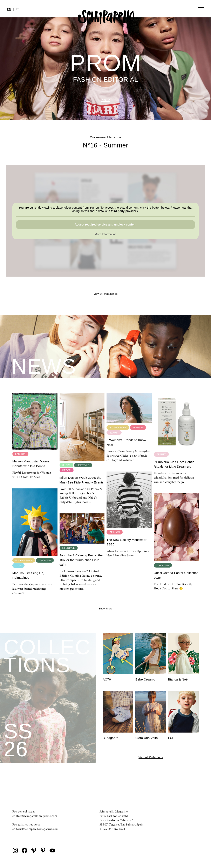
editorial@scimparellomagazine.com (35, 829)
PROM (105, 100)
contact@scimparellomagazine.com (34, 816)
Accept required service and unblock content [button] (105, 224)
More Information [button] (105, 234)
